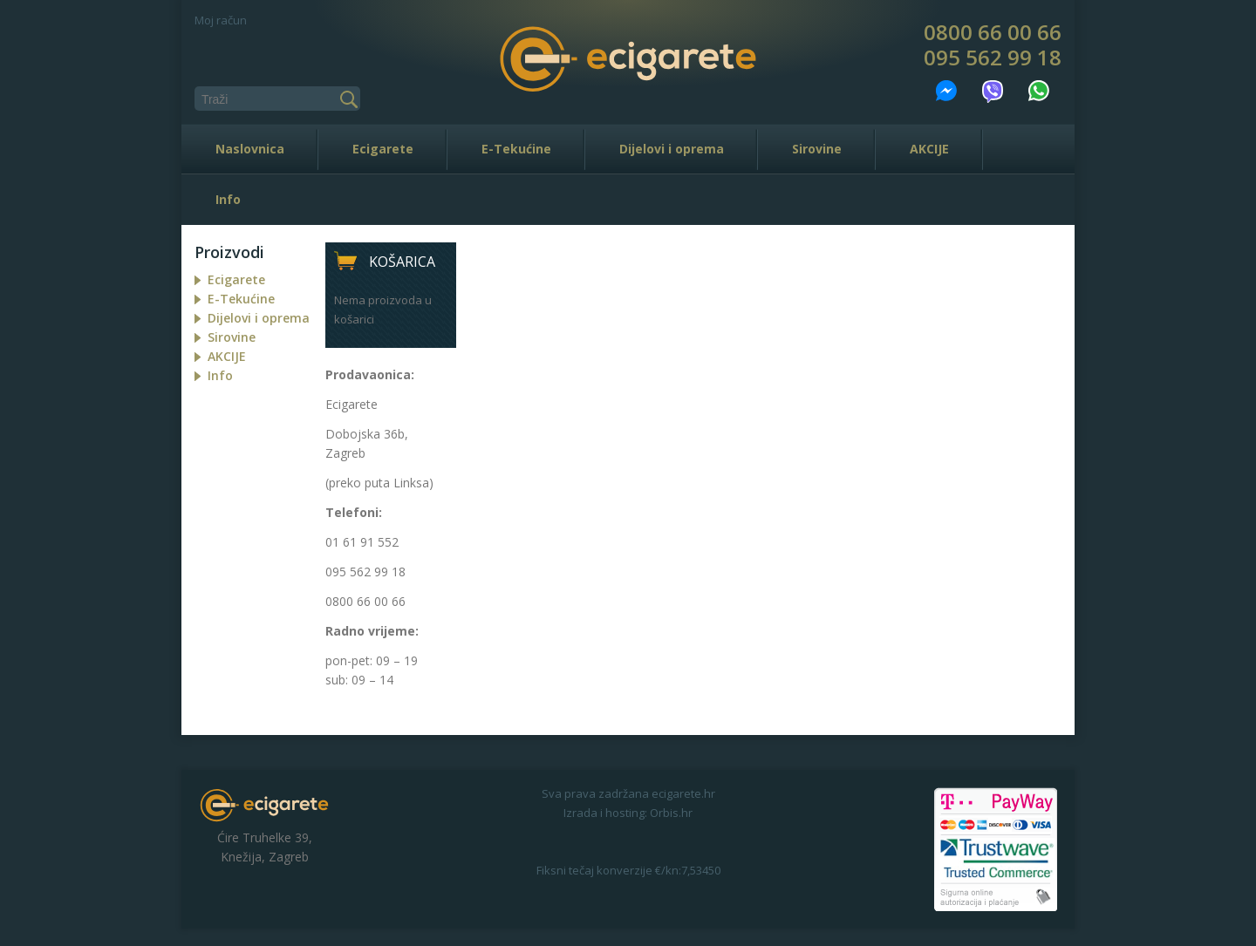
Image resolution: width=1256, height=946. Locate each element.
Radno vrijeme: (372, 631)
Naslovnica (249, 148)
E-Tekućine (516, 148)
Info (228, 199)
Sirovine (817, 148)
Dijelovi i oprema (671, 148)
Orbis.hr (671, 812)
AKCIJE (929, 148)
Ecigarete (382, 148)
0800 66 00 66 (992, 32)
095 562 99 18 (992, 57)
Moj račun (221, 20)
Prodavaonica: (369, 374)
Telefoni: (353, 512)
